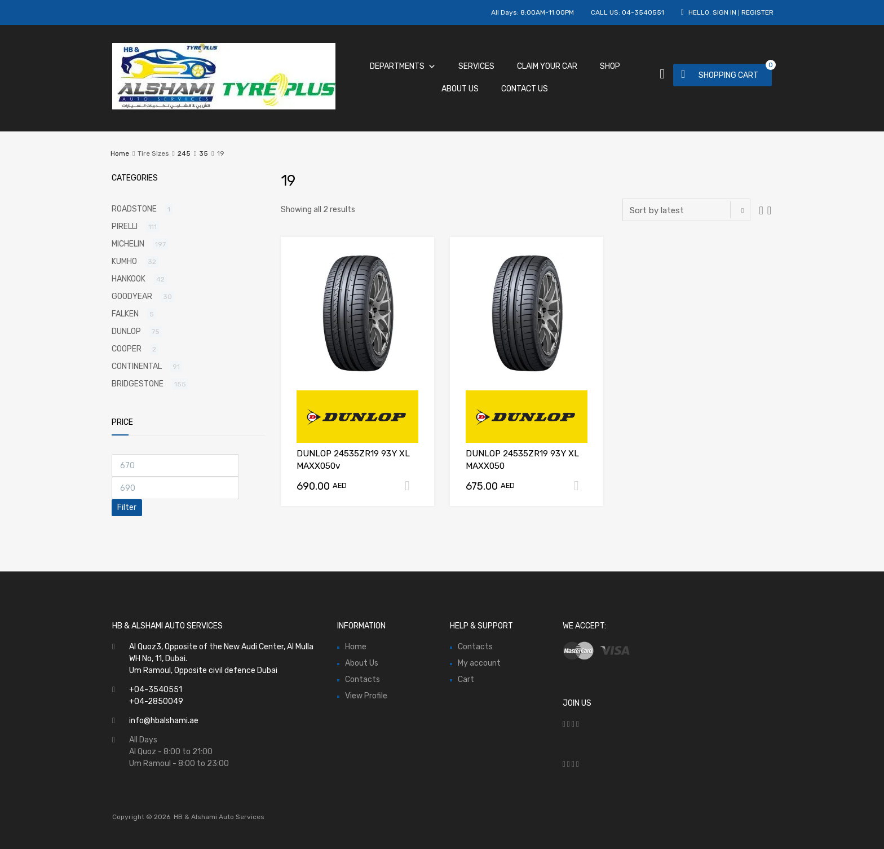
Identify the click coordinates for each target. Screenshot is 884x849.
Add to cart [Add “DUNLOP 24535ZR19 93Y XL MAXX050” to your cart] (580, 485)
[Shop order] (686, 210)
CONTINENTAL (137, 366)
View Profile (366, 696)
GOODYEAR (132, 296)
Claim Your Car (547, 66)
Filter (126, 507)
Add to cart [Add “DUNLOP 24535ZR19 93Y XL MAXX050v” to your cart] (411, 485)
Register (757, 12)
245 (184, 153)
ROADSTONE (134, 209)
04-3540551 (643, 12)
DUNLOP (126, 331)
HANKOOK (128, 279)
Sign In (724, 12)
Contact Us (524, 89)
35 (203, 153)
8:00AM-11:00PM (547, 12)
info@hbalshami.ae (163, 720)
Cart (466, 679)
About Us (460, 89)
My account (479, 663)
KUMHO (124, 261)
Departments (403, 66)
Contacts (362, 679)
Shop (610, 66)
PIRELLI (125, 226)
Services (476, 66)
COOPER (127, 349)
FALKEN (125, 314)
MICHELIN (128, 244)
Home (120, 153)
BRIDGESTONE (137, 384)
